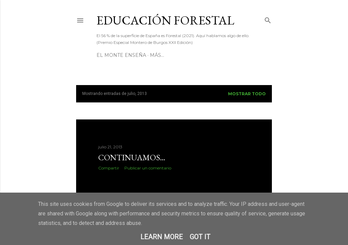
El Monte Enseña (121, 55)
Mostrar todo (247, 93)
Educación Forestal (165, 20)
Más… (157, 55)
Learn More (161, 237)
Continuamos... (131, 157)
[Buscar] (268, 19)
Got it (200, 237)
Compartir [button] (108, 167)
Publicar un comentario (147, 167)
